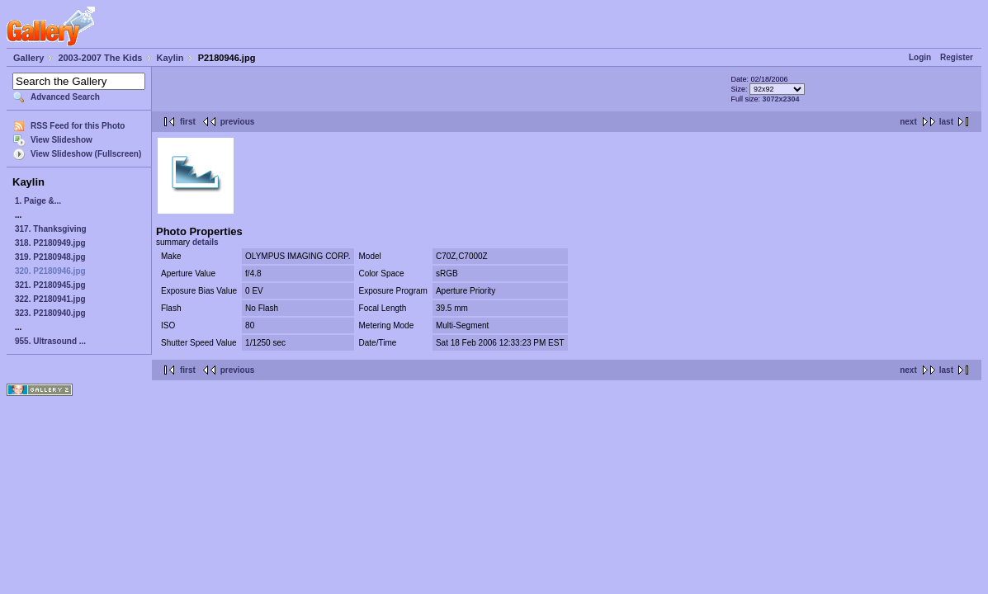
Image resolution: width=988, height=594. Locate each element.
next (908, 121)
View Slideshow (61, 139)
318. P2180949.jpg (50, 243)
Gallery (28, 58)
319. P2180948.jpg (50, 257)
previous (237, 121)
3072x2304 (781, 99)
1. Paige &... (38, 200)
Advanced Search (65, 96)
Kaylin (170, 58)
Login (920, 57)
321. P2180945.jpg (50, 285)
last (946, 121)
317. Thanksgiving (51, 228)
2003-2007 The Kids (100, 58)
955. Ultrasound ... (50, 341)
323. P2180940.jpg (50, 313)
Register (956, 57)
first (188, 121)
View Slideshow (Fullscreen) (86, 153)
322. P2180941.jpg (50, 299)
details (205, 242)
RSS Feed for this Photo (78, 125)
